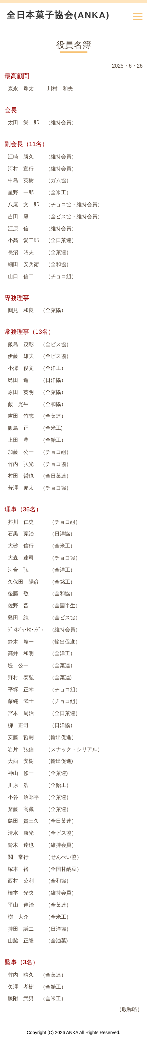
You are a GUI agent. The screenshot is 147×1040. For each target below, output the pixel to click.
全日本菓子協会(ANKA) (58, 15)
